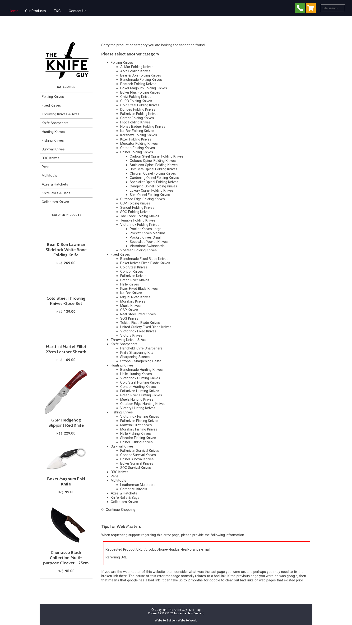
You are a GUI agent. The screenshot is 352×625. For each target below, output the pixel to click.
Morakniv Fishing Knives (138, 429)
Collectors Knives (55, 202)
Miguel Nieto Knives (135, 297)
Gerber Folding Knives (137, 118)
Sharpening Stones (135, 357)
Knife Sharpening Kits (136, 352)
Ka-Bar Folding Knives (137, 131)
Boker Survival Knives (136, 463)
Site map (195, 609)
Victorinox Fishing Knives (139, 416)
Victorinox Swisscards (147, 246)
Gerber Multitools (133, 489)
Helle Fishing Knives (135, 433)
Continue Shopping (120, 509)
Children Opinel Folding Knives (153, 173)
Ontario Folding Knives (137, 148)
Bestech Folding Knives (138, 84)
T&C (57, 11)
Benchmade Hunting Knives (141, 369)
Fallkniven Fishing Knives (139, 421)
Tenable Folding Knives (138, 220)
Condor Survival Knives (138, 455)
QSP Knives (129, 310)
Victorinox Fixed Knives (138, 331)
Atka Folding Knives (135, 71)
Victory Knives (131, 335)
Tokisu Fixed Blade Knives (140, 323)
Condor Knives (131, 271)
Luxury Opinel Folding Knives (152, 190)
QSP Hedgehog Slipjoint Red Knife (66, 422)
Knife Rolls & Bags (56, 193)
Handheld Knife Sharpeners (141, 348)
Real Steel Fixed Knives (138, 314)
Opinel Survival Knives (137, 459)
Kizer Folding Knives (135, 139)
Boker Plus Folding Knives (140, 92)
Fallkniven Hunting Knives (139, 391)
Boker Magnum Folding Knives (143, 88)
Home (13, 11)
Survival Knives (53, 149)
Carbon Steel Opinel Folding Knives (157, 156)
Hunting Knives (53, 132)
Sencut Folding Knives (137, 207)
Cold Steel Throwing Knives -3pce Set (65, 301)
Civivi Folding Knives (135, 97)
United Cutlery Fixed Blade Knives (145, 327)
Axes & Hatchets (55, 184)
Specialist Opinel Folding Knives (154, 182)
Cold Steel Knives (133, 267)
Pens (46, 167)
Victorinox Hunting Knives (140, 378)
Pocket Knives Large (146, 229)
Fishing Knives (53, 140)
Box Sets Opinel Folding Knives (153, 169)
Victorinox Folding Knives (139, 224)
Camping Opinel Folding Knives (153, 186)
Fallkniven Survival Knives (139, 450)
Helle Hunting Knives (136, 374)
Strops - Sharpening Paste (140, 361)
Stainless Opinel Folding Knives (154, 165)
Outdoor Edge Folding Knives (142, 199)
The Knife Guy (177, 609)
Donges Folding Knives (137, 109)
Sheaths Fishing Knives (138, 438)
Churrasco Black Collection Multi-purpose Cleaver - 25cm (66, 558)
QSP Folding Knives (135, 203)
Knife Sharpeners (55, 123)
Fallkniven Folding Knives (139, 114)
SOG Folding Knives (135, 212)
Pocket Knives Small (145, 237)
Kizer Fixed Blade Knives (139, 288)
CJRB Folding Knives (136, 101)
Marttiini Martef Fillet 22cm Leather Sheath (66, 349)
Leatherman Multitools (137, 485)
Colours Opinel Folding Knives (153, 161)
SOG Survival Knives (135, 468)
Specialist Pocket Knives (149, 242)
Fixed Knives (51, 105)
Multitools (49, 175)
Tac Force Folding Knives (139, 216)
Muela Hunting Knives (136, 399)
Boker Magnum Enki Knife (66, 481)
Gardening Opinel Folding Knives (154, 178)
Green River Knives (134, 280)
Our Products (35, 11)
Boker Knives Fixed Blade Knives (145, 263)
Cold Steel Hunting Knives (140, 382)
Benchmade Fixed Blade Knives (144, 259)
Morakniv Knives (132, 301)
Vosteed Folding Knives (138, 250)
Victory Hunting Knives (137, 408)
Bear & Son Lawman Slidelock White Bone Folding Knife (66, 250)
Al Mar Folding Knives (136, 67)
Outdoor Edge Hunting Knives (143, 404)
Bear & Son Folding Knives (140, 75)
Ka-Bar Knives (131, 293)
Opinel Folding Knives (136, 152)
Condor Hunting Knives (138, 387)
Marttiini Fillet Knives (136, 425)
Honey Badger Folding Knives (142, 126)
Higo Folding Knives (135, 122)
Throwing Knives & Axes (60, 114)
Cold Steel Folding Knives (139, 105)
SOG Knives (129, 318)
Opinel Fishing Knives (136, 442)
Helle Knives (129, 284)
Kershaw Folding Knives (138, 135)
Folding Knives (53, 97)
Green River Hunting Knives (141, 395)
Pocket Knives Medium (147, 233)
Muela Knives (130, 305)
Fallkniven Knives (133, 276)
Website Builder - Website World (176, 620)
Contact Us (77, 11)
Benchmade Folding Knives (141, 79)
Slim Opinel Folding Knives (150, 195)
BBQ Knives (51, 158)
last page (218, 572)
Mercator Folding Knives (139, 143)
